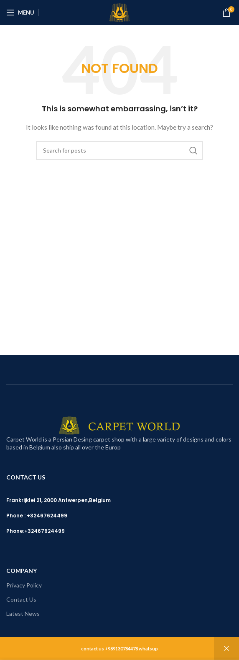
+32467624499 (44, 531)
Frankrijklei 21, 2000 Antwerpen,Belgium (58, 500)
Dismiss (226, 648)
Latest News (23, 613)
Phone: (15, 531)
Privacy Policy (24, 585)
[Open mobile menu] (20, 12)
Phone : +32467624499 (36, 515)
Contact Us (21, 599)
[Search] (119, 150)
